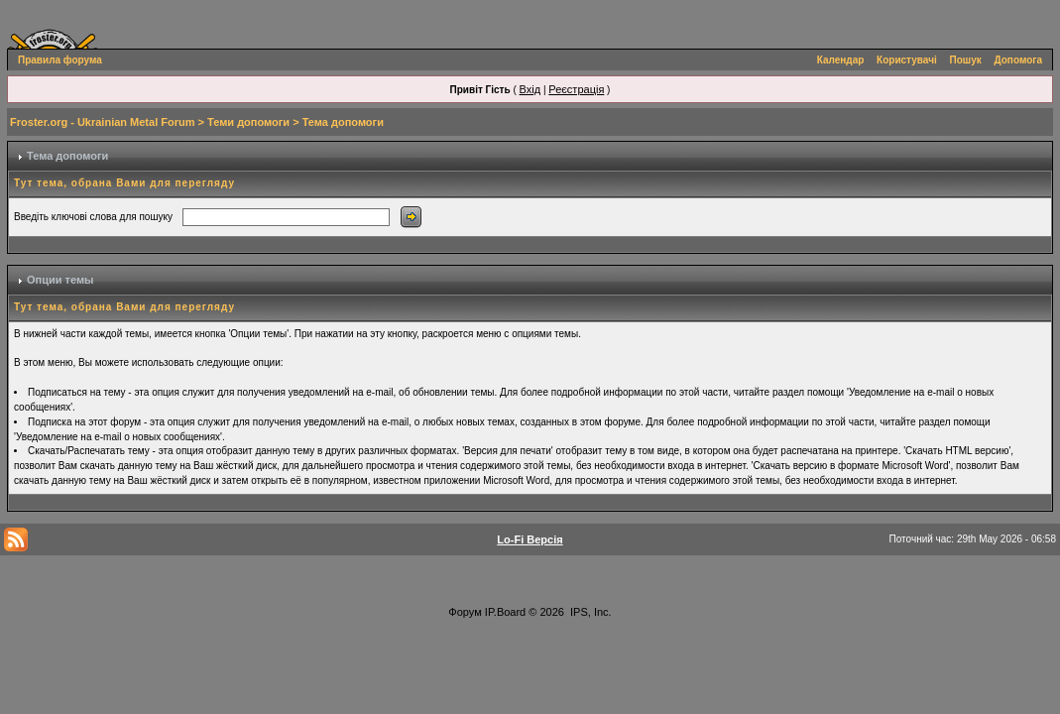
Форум (464, 612)
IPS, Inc (589, 612)
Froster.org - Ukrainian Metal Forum (102, 122)
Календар (841, 60)
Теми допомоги (248, 122)
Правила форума (60, 60)
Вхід (530, 89)
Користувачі (907, 60)
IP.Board (505, 612)
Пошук (966, 60)
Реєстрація (576, 89)
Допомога (1018, 60)
